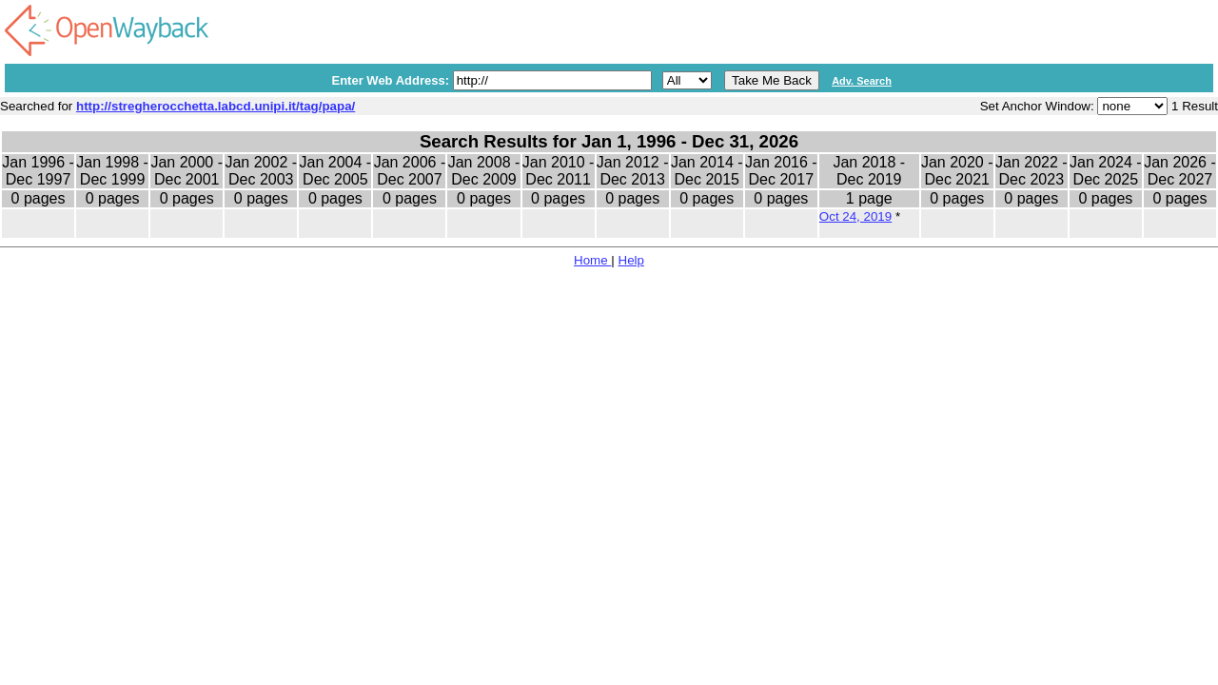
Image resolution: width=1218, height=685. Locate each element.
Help (631, 260)
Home (592, 260)
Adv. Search (862, 81)
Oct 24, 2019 (855, 216)
